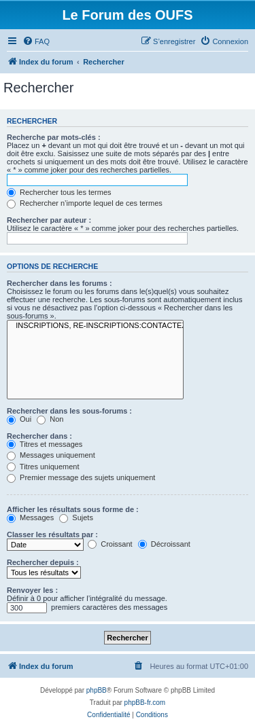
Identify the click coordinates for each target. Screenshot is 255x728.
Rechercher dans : (39, 436)
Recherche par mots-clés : (54, 137)
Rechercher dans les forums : (59, 283)
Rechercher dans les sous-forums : (69, 411)
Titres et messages (44, 444)
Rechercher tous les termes (59, 192)
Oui (19, 419)
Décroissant (164, 544)
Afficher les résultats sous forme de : (73, 509)
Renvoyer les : (32, 590)
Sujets (76, 517)
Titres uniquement (43, 466)
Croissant (110, 544)
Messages (30, 517)
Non (50, 419)
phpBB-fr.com (145, 702)
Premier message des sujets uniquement (81, 477)
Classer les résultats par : (52, 534)
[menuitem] (36, 41)
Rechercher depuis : (43, 562)
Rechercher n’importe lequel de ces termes (85, 203)
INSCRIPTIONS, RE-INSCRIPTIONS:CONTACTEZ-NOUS (95, 326)
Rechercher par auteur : (49, 220)
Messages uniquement (51, 455)
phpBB (96, 690)
